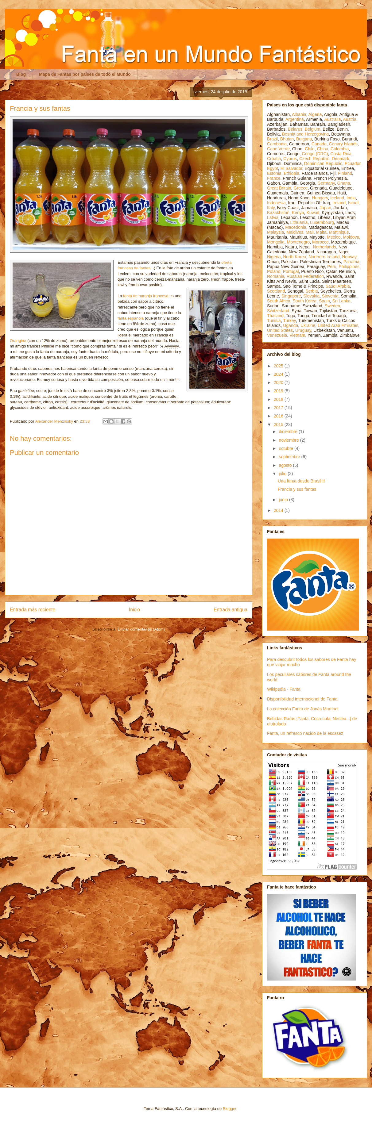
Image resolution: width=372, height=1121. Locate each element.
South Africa (278, 300)
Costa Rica (340, 153)
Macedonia (295, 227)
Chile (310, 148)
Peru (331, 266)
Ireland (339, 202)
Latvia (272, 217)
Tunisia (274, 320)
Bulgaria (304, 138)
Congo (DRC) (315, 153)
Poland (274, 271)
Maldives (294, 232)
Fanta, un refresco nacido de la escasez (305, 733)
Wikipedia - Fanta (283, 689)
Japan (325, 207)
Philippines (349, 266)
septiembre (290, 456)
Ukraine (307, 325)
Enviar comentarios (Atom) (141, 629)
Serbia (311, 291)
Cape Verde (278, 148)
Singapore (291, 296)
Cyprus (290, 158)
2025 (279, 365)
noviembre (289, 440)
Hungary (320, 197)
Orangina (18, 340)
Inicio (134, 609)
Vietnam (297, 335)
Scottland (276, 291)
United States (280, 330)
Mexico (333, 237)
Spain (324, 300)
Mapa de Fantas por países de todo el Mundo (85, 74)
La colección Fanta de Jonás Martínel (303, 708)
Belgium (312, 129)
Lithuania (299, 222)
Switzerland (278, 310)
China (322, 148)
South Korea (304, 300)
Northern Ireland (323, 256)
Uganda (290, 325)
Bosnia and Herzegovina (305, 134)
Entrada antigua (230, 609)
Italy (271, 207)
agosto (286, 465)
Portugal (291, 271)
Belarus (295, 129)
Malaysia (275, 232)
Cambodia (277, 143)
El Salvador (291, 168)
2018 (279, 399)
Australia (332, 119)
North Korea (294, 256)
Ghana (343, 183)
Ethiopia (291, 173)
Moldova (351, 237)
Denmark (340, 158)
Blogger (229, 1108)
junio (284, 499)
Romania (275, 276)
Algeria (315, 114)
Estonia (274, 173)
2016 (279, 415)
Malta (321, 232)
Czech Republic (314, 158)
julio (283, 473)
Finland (345, 173)
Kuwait (312, 212)
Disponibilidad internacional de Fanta (302, 699)
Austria (350, 119)
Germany (326, 183)
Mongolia (276, 242)
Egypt (272, 168)
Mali (310, 232)
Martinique (339, 232)
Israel (353, 202)
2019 (279, 390)
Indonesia (276, 202)
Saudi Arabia (337, 286)
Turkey (289, 320)
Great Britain (279, 188)
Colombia (340, 148)
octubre (286, 448)
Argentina (294, 119)
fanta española (131, 318)
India (351, 197)
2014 (279, 510)
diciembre (289, 431)
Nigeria (274, 256)
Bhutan (287, 138)
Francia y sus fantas (297, 489)
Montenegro (298, 242)
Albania (299, 114)
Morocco (320, 242)
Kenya (298, 212)
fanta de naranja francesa (145, 296)
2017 (279, 407)
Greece (300, 188)
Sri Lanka (341, 300)
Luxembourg (322, 222)
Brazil (272, 138)
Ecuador (352, 163)
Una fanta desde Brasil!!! (301, 480)
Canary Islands (343, 143)
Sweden (332, 305)
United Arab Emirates (338, 325)
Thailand (275, 315)
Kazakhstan (278, 212)
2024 (279, 374)
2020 (279, 382)
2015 (279, 424)
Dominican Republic (323, 163)
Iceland (337, 197)
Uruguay (303, 330)
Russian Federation (305, 276)
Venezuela (277, 335)
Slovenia (330, 296)
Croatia (274, 158)
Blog (21, 74)
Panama (351, 261)
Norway (349, 256)
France (274, 178)
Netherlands (324, 246)
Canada (319, 143)
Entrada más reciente (32, 609)
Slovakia (311, 296)
